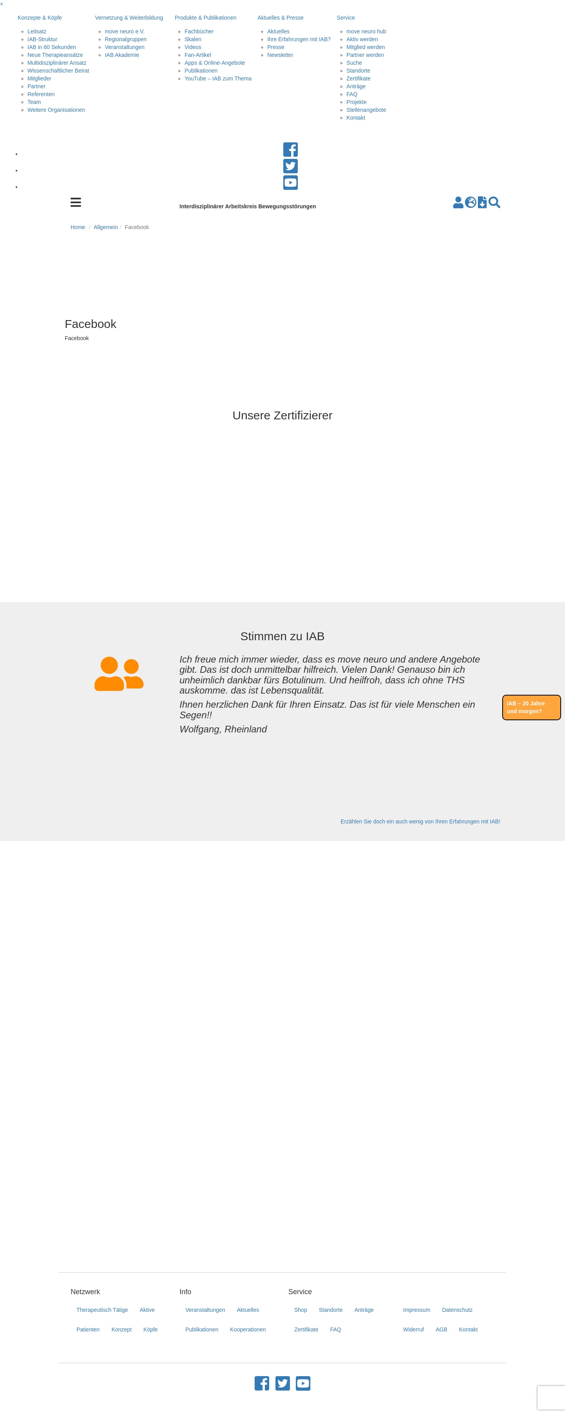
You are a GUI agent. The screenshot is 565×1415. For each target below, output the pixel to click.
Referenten (41, 94)
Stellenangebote (366, 110)
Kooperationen (248, 1329)
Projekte (356, 102)
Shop (300, 1310)
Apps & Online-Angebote (214, 63)
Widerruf (413, 1329)
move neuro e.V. (124, 31)
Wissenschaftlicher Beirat (58, 70)
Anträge (356, 86)
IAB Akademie (122, 55)
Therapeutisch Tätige (102, 1310)
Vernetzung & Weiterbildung (129, 18)
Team (34, 102)
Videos (192, 47)
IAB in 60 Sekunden (51, 47)
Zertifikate (358, 78)
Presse (275, 47)
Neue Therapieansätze (55, 55)
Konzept (121, 1329)
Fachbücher (198, 31)
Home (78, 227)
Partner (36, 86)
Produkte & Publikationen (205, 18)
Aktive (147, 1310)
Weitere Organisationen (56, 110)
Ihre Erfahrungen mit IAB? (299, 39)
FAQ (351, 94)
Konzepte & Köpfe (40, 18)
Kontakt (355, 118)
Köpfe (151, 1329)
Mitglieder (39, 78)
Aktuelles (278, 31)
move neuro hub (366, 31)
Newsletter (280, 55)
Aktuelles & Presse (280, 18)
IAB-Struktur (42, 39)
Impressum (416, 1310)
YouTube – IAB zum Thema (218, 78)
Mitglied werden (365, 47)
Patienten (88, 1329)
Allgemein (106, 227)
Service (346, 18)
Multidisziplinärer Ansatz (56, 63)
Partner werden (365, 55)
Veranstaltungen (124, 47)
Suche (354, 63)
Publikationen (200, 70)
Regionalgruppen (126, 39)
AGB (441, 1329)
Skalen (192, 39)
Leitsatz (36, 31)
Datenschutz (457, 1310)
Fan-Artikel (197, 55)
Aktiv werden (362, 39)
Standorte (358, 70)
